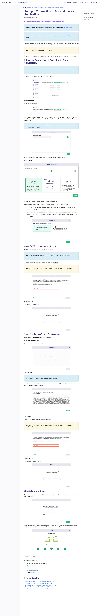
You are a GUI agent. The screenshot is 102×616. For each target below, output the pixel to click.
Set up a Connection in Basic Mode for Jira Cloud (38, 583)
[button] (22, 2)
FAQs (86, 2)
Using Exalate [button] (67, 2)
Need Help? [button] (93, 2)
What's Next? (87, 19)
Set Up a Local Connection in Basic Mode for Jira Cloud (40, 585)
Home (23, 7)
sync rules (61, 21)
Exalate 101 (29, 7)
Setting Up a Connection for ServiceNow (55, 7)
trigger (33, 572)
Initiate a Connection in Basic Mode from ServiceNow (90, 14)
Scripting (75, 2)
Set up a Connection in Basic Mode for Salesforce (39, 587)
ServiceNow (28, 21)
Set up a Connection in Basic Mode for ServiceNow (39, 581)
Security (81, 2)
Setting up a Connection (39, 7)
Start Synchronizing (88, 17)
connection (36, 21)
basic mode (44, 21)
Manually (29, 566)
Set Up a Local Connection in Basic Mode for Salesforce (41, 589)
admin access (52, 21)
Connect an (30, 568)
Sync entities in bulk (32, 570)
